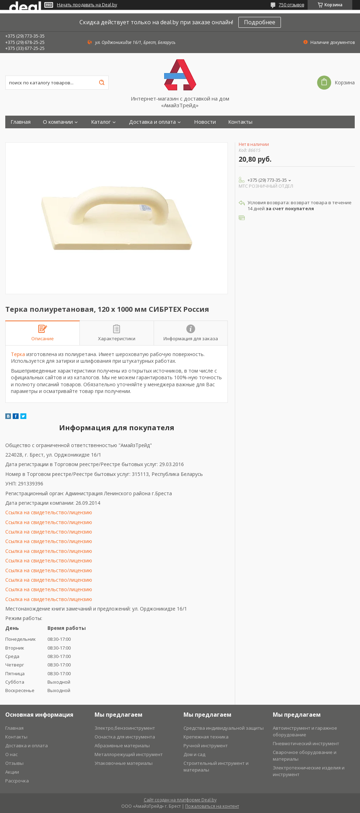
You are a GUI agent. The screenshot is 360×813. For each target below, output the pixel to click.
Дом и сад (194, 754)
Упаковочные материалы (124, 763)
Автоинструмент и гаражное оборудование (305, 731)
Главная (21, 121)
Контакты (240, 121)
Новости (205, 121)
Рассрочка (17, 780)
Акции (12, 772)
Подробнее (259, 22)
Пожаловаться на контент (212, 806)
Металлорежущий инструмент (129, 754)
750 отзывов (291, 5)
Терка (18, 354)
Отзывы (14, 763)
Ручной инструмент (206, 745)
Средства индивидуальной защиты (224, 728)
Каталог (101, 121)
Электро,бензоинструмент (125, 728)
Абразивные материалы (122, 745)
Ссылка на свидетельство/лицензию (48, 512)
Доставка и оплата (152, 121)
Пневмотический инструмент (306, 743)
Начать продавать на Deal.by (87, 4)
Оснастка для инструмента (125, 737)
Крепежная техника (206, 737)
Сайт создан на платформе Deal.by (180, 800)
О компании (58, 121)
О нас (11, 754)
